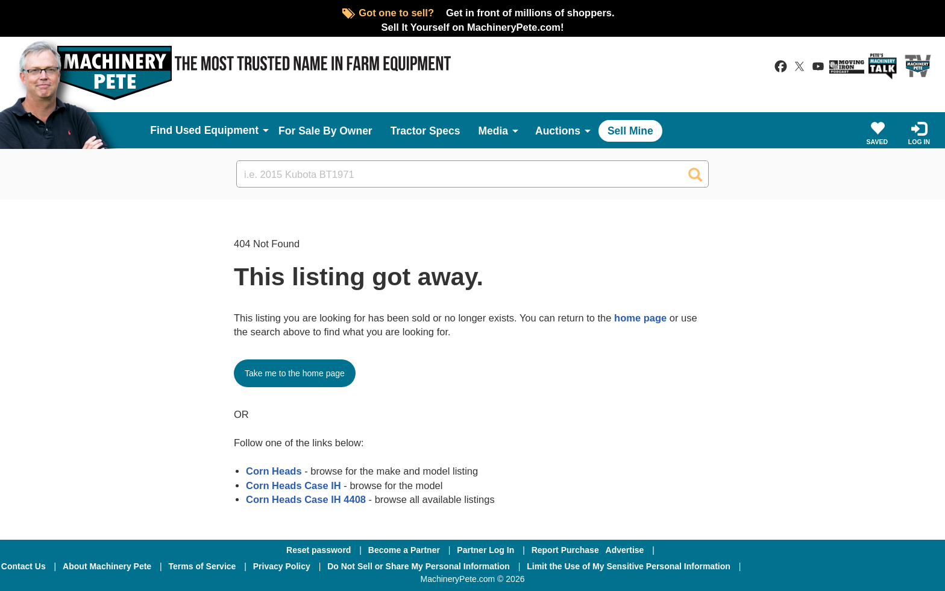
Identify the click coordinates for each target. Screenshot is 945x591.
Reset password (318, 550)
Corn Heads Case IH (293, 485)
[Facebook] (781, 566)
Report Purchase (565, 550)
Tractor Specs (425, 131)
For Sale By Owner (325, 131)
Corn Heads (274, 471)
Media (493, 131)
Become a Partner (404, 550)
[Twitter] (846, 566)
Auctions (557, 131)
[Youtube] (909, 566)
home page (640, 317)
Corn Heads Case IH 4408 (306, 499)
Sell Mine (630, 131)
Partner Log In (485, 550)
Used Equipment (217, 130)
